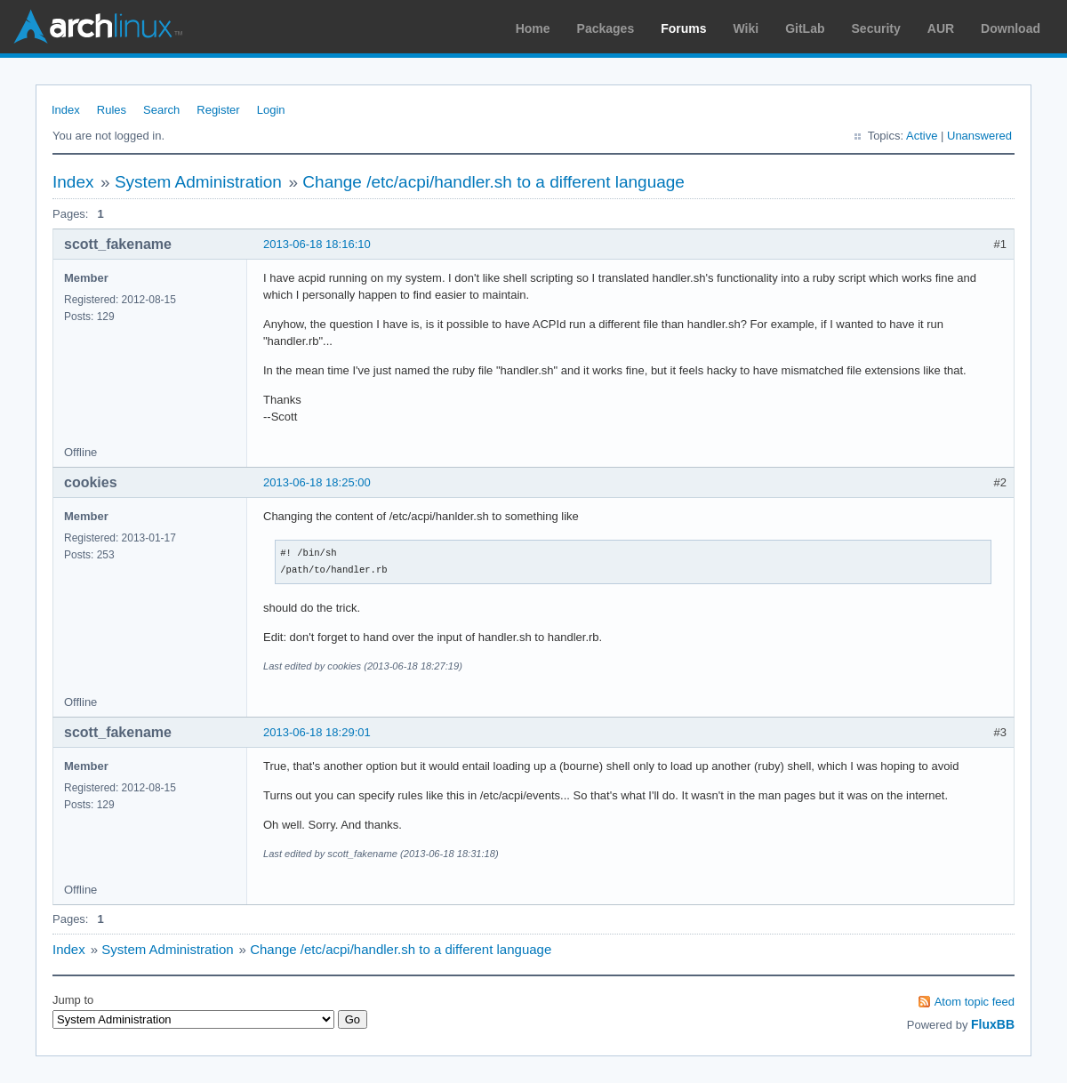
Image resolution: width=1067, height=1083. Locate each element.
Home (533, 28)
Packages (606, 28)
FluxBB (993, 1024)
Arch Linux (97, 26)
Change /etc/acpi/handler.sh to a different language (493, 181)
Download (1010, 28)
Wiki (746, 28)
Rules (111, 109)
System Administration (198, 181)
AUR (940, 28)
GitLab (804, 28)
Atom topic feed (975, 1001)
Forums (683, 28)
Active (921, 135)
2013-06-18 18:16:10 (317, 244)
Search (161, 109)
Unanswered (979, 135)
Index (66, 109)
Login (271, 109)
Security (876, 28)
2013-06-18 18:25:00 (317, 482)
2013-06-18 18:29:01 (317, 732)
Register (218, 109)
